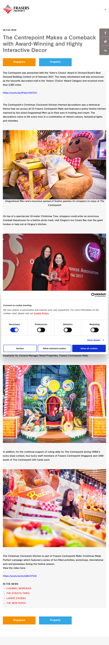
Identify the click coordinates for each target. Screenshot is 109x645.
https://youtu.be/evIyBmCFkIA (20, 576)
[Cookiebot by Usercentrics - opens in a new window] (93, 295)
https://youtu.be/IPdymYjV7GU (20, 93)
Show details (93, 340)
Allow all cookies (89, 348)
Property (55, 62)
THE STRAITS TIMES (18, 593)
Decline (20, 348)
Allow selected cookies (54, 348)
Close (105, 11)
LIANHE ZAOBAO (16, 598)
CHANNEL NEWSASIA (18, 588)
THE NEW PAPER (16, 603)
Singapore (19, 62)
